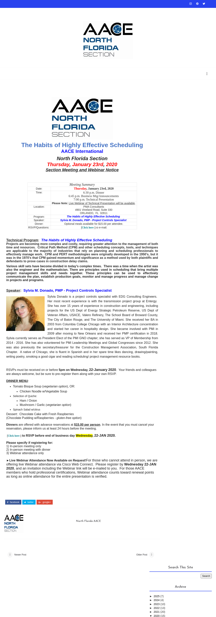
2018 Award (46, 11)
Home (7, 11)
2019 (157, 184)
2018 (157, 188)
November (163, 141)
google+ (44, 519)
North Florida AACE (83, 537)
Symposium (159, 251)
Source (156, 245)
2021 (157, 129)
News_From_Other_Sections (171, 219)
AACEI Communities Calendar (112, 11)
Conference (172, 213)
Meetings (192, 213)
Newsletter (159, 226)
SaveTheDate (160, 238)
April (160, 160)
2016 (157, 195)
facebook (13, 519)
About (71, 11)
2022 (157, 125)
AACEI (155, 213)
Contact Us (85, 11)
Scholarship (181, 11)
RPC (186, 232)
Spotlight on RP (179, 245)
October (162, 145)
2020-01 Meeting (166, 180)
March (161, 164)
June (160, 156)
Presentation (161, 232)
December (163, 137)
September (164, 149)
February (162, 168)
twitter (29, 519)
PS (177, 232)
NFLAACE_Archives (185, 226)
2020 (157, 133)
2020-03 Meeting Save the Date (175, 176)
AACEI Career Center (158, 11)
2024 (157, 117)
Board (60, 11)
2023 (157, 121)
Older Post (127, 572)
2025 (157, 114)
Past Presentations (25, 11)
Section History (186, 238)
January (162, 172)
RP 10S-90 (137, 11)
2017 (157, 192)
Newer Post (20, 572)
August (161, 153)
